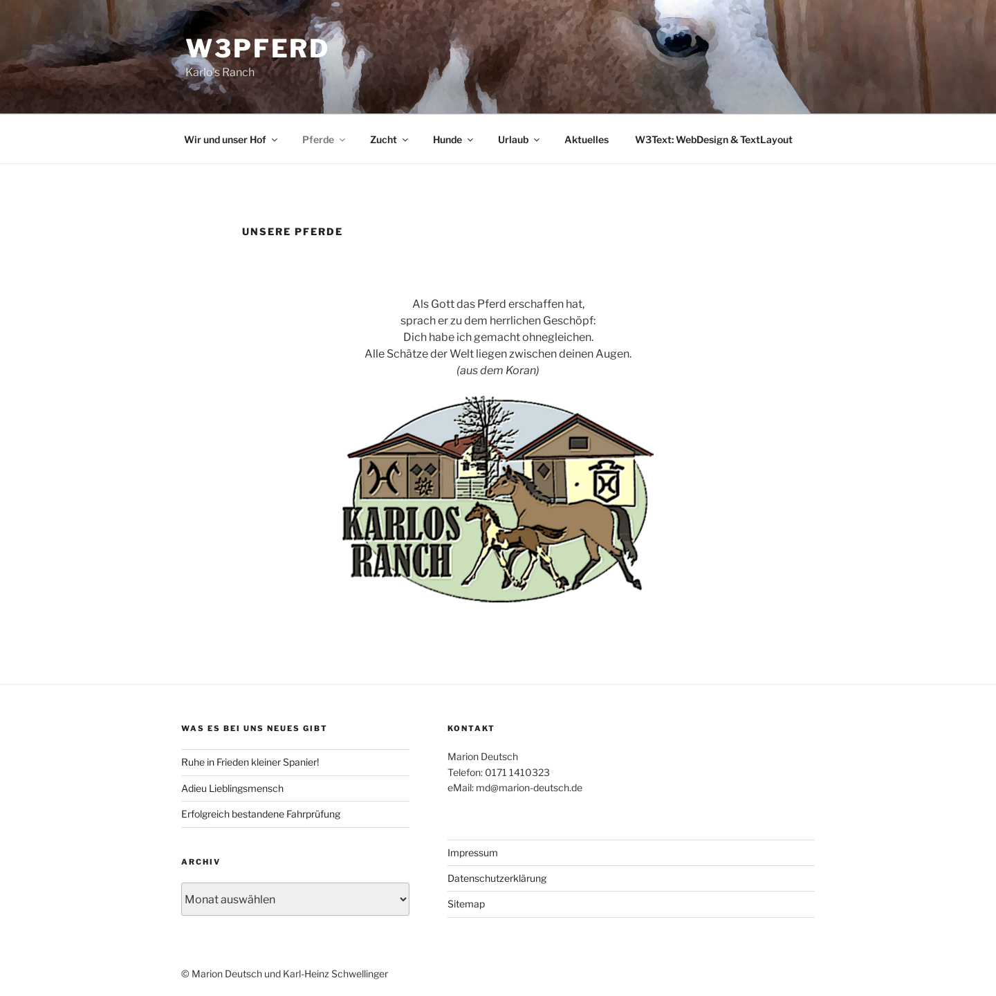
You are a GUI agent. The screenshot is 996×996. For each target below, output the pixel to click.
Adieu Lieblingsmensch (232, 788)
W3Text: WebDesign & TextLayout (714, 139)
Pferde (324, 139)
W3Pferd (257, 48)
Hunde (454, 139)
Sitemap (466, 904)
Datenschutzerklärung (497, 878)
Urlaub (520, 139)
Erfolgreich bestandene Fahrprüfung (260, 814)
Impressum (473, 852)
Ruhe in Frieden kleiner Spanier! (250, 762)
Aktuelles (586, 139)
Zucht (390, 139)
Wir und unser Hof (231, 139)
